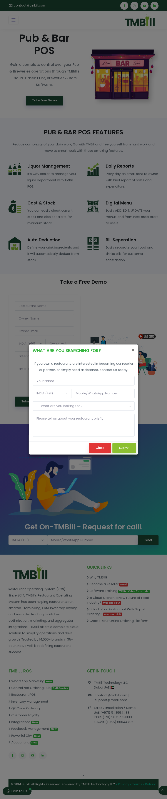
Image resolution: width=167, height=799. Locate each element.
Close (100, 448)
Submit (124, 448)
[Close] (133, 350)
